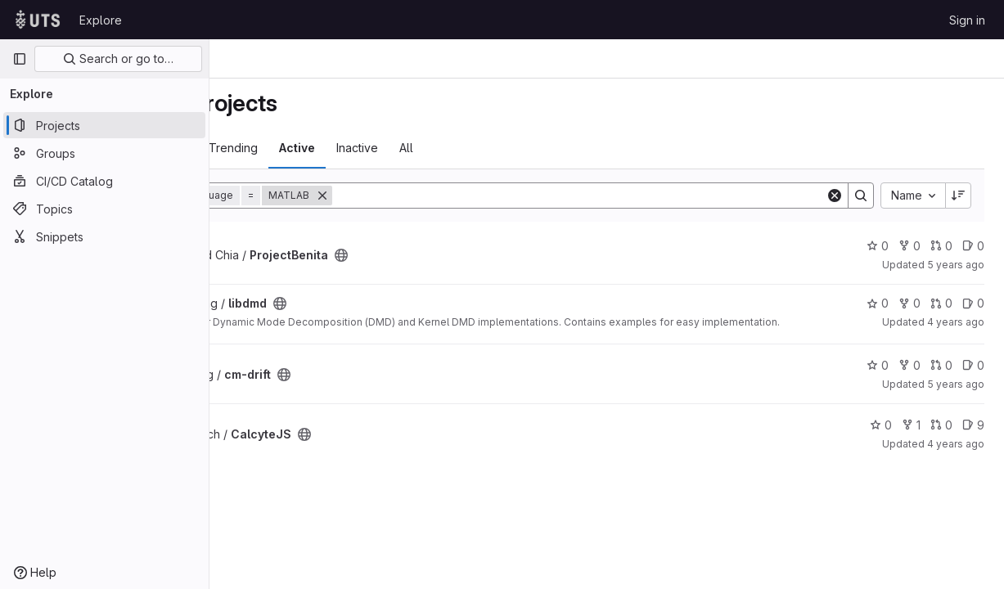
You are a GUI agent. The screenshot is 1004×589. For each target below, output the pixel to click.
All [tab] (527, 148)
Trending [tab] (353, 148)
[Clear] (834, 195)
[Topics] (104, 209)
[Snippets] (104, 236)
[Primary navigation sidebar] (20, 59)
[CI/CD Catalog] (104, 181)
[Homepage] (37, 20)
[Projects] (104, 125)
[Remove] (442, 195)
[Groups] (104, 153)
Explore (100, 20)
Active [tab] (417, 148)
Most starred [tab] (274, 148)
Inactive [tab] (477, 148)
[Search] (639, 195)
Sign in (967, 20)
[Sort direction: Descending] (958, 195)
